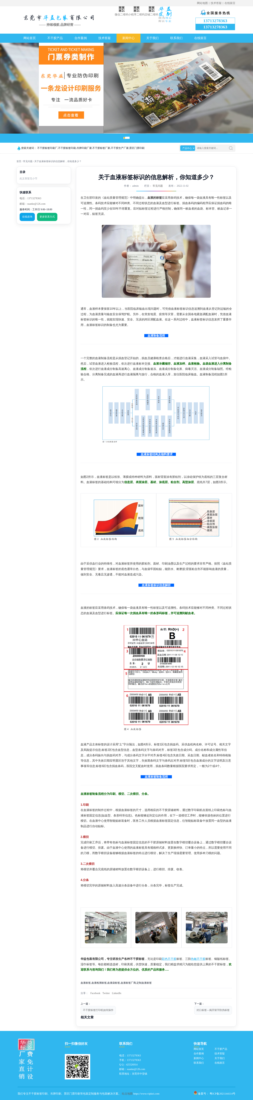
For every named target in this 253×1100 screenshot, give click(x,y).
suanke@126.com (136, 1069)
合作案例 (80, 38)
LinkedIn (116, 993)
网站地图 (202, 3)
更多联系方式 (47, 216)
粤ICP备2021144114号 (222, 1093)
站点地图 (127, 1093)
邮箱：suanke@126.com (32, 203)
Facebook (95, 993)
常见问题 (27, 161)
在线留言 (230, 3)
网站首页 (29, 38)
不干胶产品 (55, 38)
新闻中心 (128, 38)
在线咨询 (27, 216)
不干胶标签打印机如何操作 (98, 1010)
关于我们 (152, 38)
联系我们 (176, 38)
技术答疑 (216, 3)
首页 (19, 161)
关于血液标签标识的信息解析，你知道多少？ (57, 161)
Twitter (106, 993)
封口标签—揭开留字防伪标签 (213, 1010)
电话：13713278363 (30, 198)
